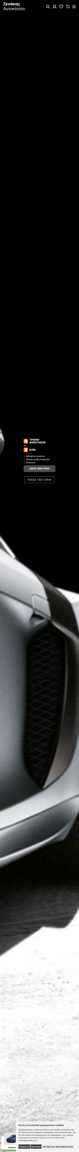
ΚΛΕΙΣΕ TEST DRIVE (39, 479)
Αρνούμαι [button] (36, 1146)
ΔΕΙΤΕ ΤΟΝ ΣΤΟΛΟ (39, 468)
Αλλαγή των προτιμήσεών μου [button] (58, 1146)
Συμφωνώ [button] (24, 1146)
